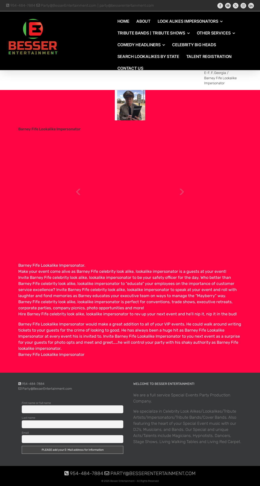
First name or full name (36, 403)
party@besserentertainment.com (127, 5)
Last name (28, 418)
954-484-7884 (20, 5)
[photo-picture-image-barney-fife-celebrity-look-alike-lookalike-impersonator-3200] (130, 105)
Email (25, 433)
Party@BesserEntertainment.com (66, 5)
